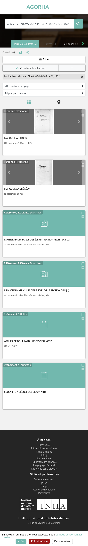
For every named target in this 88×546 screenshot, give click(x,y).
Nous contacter (44, 458)
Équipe (44, 486)
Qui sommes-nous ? (44, 479)
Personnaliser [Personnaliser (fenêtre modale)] (62, 541)
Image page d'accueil (44, 465)
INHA (44, 483)
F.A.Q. (44, 455)
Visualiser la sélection (30, 68)
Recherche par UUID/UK (44, 469)
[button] (9, 121)
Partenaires (44, 493)
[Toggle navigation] (84, 7)
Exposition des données (44, 462)
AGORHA (37, 7)
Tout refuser (39, 541)
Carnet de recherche (44, 489)
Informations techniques (44, 448)
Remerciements (44, 452)
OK (21, 541)
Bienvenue (44, 445)
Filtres (44, 59)
